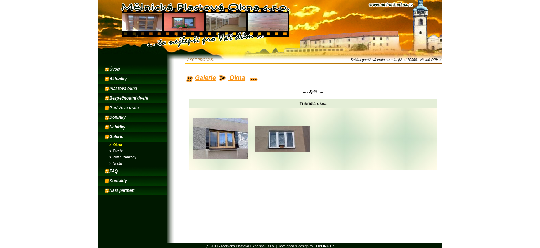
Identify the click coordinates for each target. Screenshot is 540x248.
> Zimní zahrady (122, 157)
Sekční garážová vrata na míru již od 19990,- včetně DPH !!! (396, 60)
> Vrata (115, 163)
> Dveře (116, 151)
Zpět (313, 92)
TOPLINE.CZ (324, 246)
